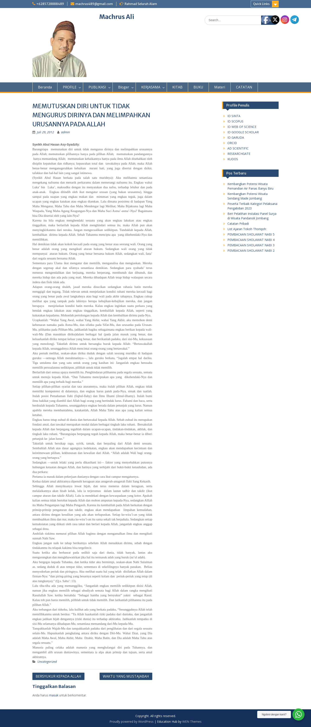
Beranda (45, 87)
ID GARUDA (235, 137)
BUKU (198, 87)
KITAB (177, 87)
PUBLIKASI (97, 87)
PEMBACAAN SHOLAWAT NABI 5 (251, 234)
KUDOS (232, 159)
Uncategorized (47, 661)
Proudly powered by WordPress (131, 721)
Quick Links (261, 4)
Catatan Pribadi (238, 223)
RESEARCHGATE (238, 154)
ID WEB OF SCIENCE (241, 127)
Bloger (123, 87)
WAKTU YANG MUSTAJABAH (126, 676)
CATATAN (244, 87)
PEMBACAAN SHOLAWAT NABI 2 (251, 250)
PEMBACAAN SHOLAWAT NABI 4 (251, 240)
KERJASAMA (150, 87)
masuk (53, 695)
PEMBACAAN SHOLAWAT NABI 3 (251, 245)
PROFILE (69, 87)
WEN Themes (192, 721)
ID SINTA (233, 116)
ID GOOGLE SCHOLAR (243, 132)
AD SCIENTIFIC (238, 148)
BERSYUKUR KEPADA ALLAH (58, 676)
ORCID (232, 143)
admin (65, 132)
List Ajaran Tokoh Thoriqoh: (247, 229)
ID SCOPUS (235, 121)
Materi (219, 87)
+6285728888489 (50, 4)
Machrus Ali (116, 17)
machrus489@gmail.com (94, 4)
